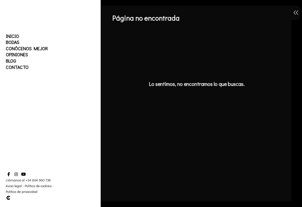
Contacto (17, 67)
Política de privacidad (21, 191)
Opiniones (17, 54)
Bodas (12, 42)
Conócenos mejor (27, 48)
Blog (11, 61)
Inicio (12, 36)
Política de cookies (38, 185)
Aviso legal (14, 185)
